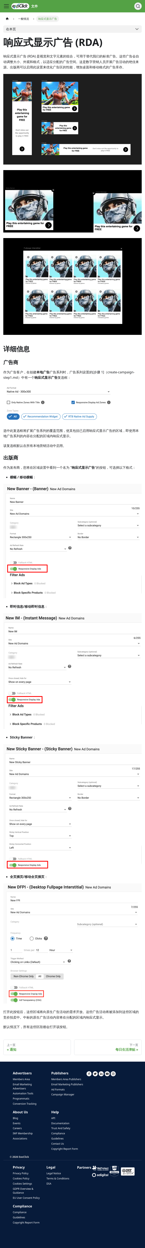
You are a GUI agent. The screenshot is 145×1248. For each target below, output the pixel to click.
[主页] (7, 19)
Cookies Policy (21, 1178)
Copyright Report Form (64, 1149)
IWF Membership (23, 1133)
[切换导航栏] (6, 6)
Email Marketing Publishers (67, 1084)
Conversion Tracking (24, 1103)
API (53, 1118)
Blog (15, 1118)
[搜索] (138, 6)
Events (16, 1123)
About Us (20, 1112)
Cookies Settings (22, 1183)
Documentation (60, 1123)
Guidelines (57, 1138)
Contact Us (57, 1143)
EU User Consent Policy (26, 1198)
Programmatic (21, 1098)
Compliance (58, 1133)
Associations (20, 1138)
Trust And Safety (60, 1128)
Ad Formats (58, 1089)
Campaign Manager (62, 1094)
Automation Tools (23, 1093)
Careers (17, 1128)
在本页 (11, 29)
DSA (48, 1183)
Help (55, 1112)
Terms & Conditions (57, 1178)
